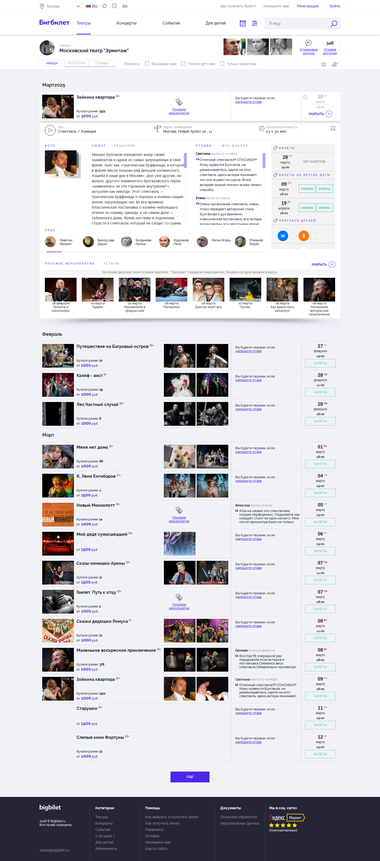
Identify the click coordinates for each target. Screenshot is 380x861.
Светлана (203, 154)
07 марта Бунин (245, 305)
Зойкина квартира (98, 97)
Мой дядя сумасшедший (105, 534)
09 (320, 679)
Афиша (52, 63)
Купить (324, 188)
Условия (152, 836)
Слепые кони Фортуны (103, 737)
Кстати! (112, 263)
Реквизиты (154, 829)
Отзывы (204, 145)
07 (320, 563)
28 (320, 96)
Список (307, 188)
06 (320, 534)
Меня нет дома (95, 447)
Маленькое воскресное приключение (119, 650)
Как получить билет (162, 823)
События (171, 23)
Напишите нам (276, 6)
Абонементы (106, 848)
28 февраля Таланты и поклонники (61, 307)
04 (320, 476)
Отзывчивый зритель (309, 51)
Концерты (126, 23)
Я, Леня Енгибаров (99, 476)
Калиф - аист (92, 375)
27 (320, 346)
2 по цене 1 (105, 836)
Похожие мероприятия (179, 111)
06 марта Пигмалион (171, 305)
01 (320, 446)
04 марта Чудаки (98, 305)
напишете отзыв (248, 102)
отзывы (101, 63)
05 (320, 505)
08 (320, 621)
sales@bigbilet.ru (54, 850)
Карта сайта (156, 848)
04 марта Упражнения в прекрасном (134, 307)
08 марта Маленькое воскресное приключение (319, 309)
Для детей (216, 23)
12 (320, 737)
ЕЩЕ (190, 777)
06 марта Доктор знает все (208, 305)
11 (320, 708)
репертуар (77, 63)
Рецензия (124, 145)
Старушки (90, 708)
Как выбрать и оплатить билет (172, 817)
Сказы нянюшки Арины (103, 563)
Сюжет (99, 145)
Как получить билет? (238, 6)
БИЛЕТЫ (320, 363)
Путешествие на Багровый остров (115, 346)
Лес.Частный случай (100, 404)
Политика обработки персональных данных (239, 820)
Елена (200, 198)
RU (94, 6)
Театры (84, 23)
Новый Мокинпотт (98, 505)
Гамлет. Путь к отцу (99, 592)
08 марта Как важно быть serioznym (282, 307)
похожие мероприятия (70, 263)
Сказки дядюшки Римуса (104, 621)
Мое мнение (235, 145)
